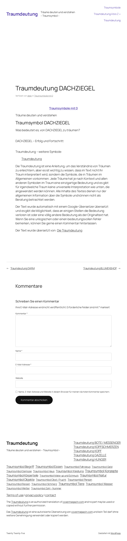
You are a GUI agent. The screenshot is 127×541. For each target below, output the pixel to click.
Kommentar (21, 313)
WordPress (116, 533)
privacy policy (34, 495)
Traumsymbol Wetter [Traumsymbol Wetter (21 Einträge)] (18, 488)
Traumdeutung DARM (22, 268)
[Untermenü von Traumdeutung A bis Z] (120, 14)
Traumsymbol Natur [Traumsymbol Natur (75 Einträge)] (93, 475)
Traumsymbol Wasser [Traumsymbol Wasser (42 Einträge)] (99, 484)
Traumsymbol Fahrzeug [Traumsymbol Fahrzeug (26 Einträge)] (77, 466)
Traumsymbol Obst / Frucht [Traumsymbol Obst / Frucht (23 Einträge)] (51, 479)
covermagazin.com (73, 502)
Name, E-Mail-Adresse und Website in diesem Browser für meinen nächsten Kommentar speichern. (64, 391)
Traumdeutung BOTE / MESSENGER (97, 443)
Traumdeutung (22, 14)
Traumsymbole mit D (43, 95)
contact (50, 495)
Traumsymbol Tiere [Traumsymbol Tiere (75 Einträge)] (71, 484)
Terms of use (15, 495)
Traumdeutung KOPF (87, 451)
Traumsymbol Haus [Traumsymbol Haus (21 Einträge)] (43, 471)
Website (19, 378)
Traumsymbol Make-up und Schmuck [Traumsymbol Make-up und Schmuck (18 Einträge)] (59, 475)
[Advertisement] (63, 46)
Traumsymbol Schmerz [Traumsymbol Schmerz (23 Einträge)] (44, 484)
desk (29, 95)
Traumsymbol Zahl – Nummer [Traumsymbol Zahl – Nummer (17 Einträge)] (46, 488)
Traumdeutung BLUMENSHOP (100, 268)
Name (18, 350)
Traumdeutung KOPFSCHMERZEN (96, 447)
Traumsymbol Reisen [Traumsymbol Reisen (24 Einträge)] (18, 484)
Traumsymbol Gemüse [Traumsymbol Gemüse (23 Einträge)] (19, 471)
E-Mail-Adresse (23, 364)
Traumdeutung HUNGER (90, 459)
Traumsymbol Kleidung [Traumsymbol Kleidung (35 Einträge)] (70, 471)
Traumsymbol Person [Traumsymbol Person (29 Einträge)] (80, 479)
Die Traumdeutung (69, 230)
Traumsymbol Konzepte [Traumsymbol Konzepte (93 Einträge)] (101, 471)
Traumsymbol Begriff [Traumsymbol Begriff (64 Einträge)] (20, 467)
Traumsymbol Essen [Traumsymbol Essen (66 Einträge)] (49, 466)
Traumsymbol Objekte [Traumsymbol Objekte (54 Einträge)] (20, 479)
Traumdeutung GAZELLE (90, 455)
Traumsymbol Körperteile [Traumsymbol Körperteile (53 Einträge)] (22, 475)
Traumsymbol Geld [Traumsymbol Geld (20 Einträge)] (102, 466)
